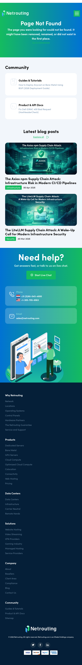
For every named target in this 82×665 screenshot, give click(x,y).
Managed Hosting (14, 548)
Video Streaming (13, 534)
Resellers (9, 573)
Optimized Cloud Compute (18, 464)
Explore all (38, 136)
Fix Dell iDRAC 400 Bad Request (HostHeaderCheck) (35, 111)
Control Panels (12, 415)
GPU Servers (11, 454)
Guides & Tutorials (30, 80)
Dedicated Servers (14, 445)
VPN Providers (12, 538)
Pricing (8, 483)
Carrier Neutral (12, 508)
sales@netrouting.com (27, 318)
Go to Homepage (41, 42)
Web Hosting (11, 478)
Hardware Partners (15, 420)
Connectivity (11, 473)
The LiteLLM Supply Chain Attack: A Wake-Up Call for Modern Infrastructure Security (40, 231)
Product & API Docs (31, 105)
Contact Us (10, 592)
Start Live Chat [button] (41, 275)
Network (9, 401)
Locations (10, 405)
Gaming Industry (13, 543)
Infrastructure (13, 187)
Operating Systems (14, 410)
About (8, 568)
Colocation (10, 469)
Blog (7, 587)
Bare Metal (11, 450)
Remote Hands (12, 513)
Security (11, 238)
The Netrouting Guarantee (18, 424)
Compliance (11, 583)
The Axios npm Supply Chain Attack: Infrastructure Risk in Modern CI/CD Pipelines (40, 180)
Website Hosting (13, 529)
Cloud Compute (13, 459)
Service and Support (15, 429)
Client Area (10, 578)
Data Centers (12, 499)
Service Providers (14, 553)
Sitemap (9, 618)
